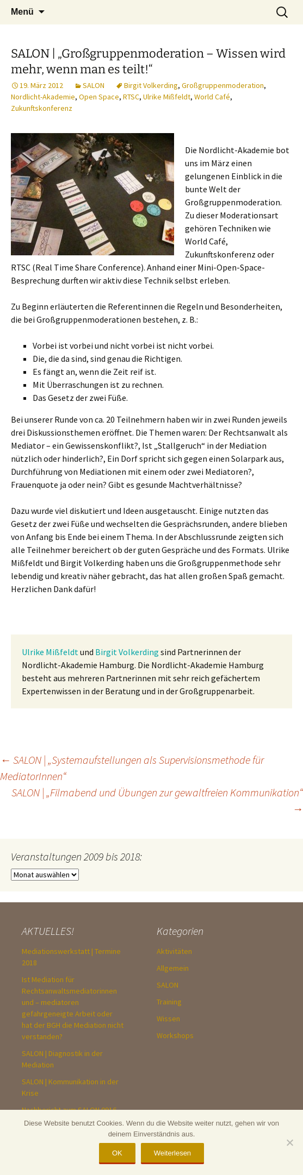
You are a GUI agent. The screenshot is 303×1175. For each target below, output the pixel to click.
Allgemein (173, 968)
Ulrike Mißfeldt (166, 97)
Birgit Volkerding (151, 85)
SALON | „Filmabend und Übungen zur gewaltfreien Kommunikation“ (157, 800)
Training (169, 1002)
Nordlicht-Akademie (43, 97)
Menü (22, 11)
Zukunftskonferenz (41, 108)
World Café (212, 97)
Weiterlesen (172, 1153)
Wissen (168, 1018)
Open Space (99, 97)
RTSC (131, 97)
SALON (93, 85)
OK (117, 1153)
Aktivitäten (174, 951)
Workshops (175, 1035)
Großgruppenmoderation (223, 85)
